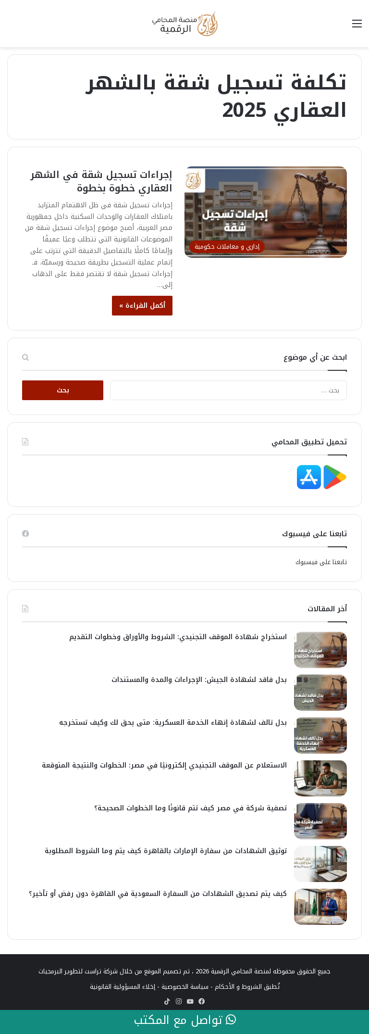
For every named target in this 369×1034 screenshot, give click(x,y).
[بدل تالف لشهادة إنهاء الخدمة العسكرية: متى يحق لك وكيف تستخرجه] (320, 736)
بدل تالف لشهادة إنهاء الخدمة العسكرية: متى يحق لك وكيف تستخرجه (173, 722)
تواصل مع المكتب (185, 1020)
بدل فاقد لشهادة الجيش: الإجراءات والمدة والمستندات (199, 679)
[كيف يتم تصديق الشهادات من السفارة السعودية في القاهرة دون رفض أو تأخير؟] (320, 907)
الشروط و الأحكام (238, 987)
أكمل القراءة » (142, 305)
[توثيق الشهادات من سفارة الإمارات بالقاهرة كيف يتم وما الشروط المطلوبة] (320, 864)
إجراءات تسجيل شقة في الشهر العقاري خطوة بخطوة (101, 181)
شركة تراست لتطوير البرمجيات (78, 971)
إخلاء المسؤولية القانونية (122, 987)
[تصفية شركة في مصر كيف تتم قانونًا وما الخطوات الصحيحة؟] (320, 821)
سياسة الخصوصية (185, 987)
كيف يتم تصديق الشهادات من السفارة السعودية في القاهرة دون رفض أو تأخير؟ (158, 893)
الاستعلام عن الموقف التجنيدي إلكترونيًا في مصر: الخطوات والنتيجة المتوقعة (164, 765)
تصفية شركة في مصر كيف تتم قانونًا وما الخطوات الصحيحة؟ (190, 808)
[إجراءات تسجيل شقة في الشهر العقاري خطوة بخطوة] (265, 212)
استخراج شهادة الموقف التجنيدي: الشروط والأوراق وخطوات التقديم (178, 636)
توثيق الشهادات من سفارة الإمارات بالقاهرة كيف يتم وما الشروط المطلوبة (166, 851)
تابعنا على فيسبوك (321, 562)
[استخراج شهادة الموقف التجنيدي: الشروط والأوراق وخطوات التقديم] (320, 650)
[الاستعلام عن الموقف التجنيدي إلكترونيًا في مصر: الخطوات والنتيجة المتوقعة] (320, 778)
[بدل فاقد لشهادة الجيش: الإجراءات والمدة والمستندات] (320, 693)
